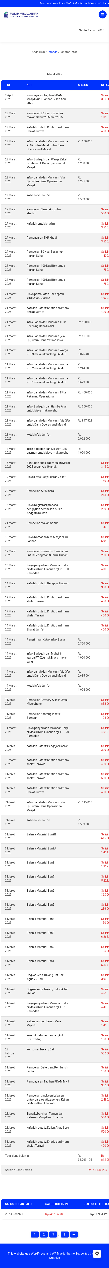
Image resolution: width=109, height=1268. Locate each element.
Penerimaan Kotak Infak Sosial (46, 639)
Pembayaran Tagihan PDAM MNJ (48, 1081)
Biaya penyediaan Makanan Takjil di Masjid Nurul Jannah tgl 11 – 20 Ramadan (48, 731)
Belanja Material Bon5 (40, 904)
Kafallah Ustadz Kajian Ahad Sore (48, 1127)
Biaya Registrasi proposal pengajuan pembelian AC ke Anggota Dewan (44, 508)
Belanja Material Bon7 (40, 876)
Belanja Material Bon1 (40, 961)
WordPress (38, 1253)
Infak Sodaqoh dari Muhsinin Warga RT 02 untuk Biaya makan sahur (47, 657)
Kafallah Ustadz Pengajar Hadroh (48, 583)
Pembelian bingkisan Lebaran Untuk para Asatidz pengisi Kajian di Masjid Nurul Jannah (48, 1099)
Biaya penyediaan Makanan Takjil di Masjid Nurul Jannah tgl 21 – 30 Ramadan (48, 569)
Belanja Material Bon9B (41, 834)
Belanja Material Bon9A (41, 848)
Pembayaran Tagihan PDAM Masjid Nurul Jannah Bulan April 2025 (47, 99)
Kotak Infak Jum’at (38, 195)
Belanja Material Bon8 (40, 862)
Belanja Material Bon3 (40, 933)
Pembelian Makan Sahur (42, 523)
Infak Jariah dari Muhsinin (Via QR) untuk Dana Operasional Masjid (46, 181)
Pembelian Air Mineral (40, 491)
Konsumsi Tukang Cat (40, 1049)
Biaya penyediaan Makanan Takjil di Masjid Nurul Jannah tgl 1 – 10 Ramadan (48, 1007)
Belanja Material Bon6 (40, 890)
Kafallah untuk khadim (41, 223)
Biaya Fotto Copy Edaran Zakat (46, 476)
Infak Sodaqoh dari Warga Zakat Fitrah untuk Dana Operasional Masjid (47, 163)
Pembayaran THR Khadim (43, 237)
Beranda (52, 52)
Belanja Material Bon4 (40, 918)
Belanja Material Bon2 (40, 947)
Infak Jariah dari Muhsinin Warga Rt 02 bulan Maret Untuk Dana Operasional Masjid (47, 145)
